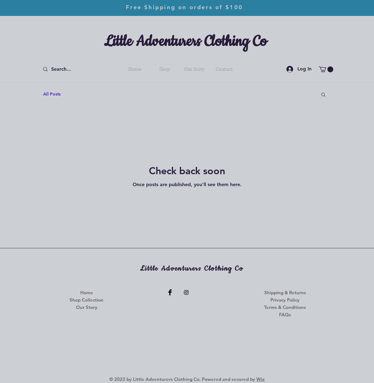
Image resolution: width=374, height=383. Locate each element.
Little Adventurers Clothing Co (185, 42)
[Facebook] (170, 292)
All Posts (52, 94)
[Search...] (62, 69)
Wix (260, 379)
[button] (326, 69)
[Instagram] (186, 292)
